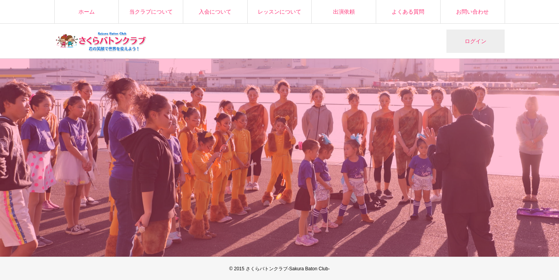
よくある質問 (408, 12)
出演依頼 (344, 12)
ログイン (475, 41)
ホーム (86, 12)
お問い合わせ (472, 12)
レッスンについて (279, 12)
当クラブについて (151, 12)
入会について (215, 12)
